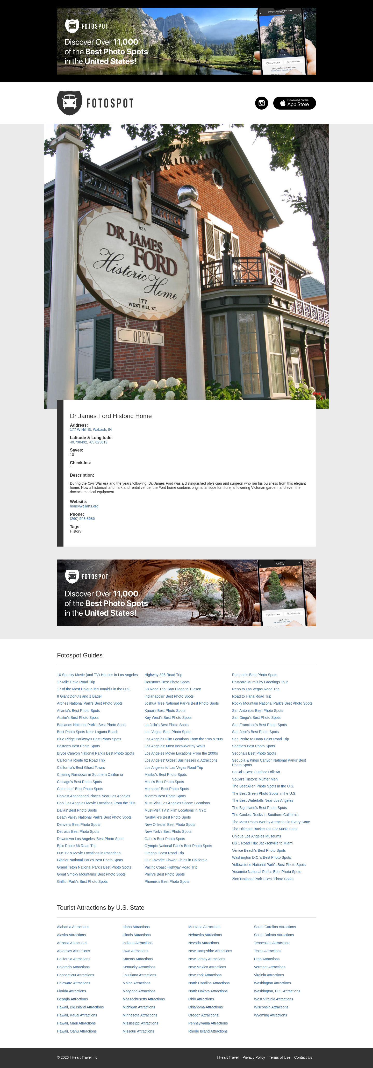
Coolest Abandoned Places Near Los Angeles (93, 796)
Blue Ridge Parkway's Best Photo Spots (89, 739)
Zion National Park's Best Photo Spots (262, 879)
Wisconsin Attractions (271, 1007)
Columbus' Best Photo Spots (80, 789)
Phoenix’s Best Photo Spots (167, 881)
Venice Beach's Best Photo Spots (259, 850)
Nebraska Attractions (205, 935)
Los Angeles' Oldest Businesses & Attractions (181, 760)
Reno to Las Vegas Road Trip (255, 689)
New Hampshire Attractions (210, 951)
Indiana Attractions (138, 943)
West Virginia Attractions (273, 999)
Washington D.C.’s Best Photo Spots (261, 857)
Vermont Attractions (269, 967)
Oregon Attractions (203, 1015)
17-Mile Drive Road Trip (76, 682)
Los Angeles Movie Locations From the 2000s (181, 753)
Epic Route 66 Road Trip (77, 846)
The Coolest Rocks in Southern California (265, 815)
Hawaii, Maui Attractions (76, 1023)
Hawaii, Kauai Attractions (77, 1015)
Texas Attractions (268, 951)
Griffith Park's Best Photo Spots (82, 881)
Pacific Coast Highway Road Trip (171, 867)
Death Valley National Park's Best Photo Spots (94, 817)
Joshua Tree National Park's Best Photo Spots (182, 703)
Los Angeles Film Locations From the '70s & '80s (184, 739)
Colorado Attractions (73, 967)
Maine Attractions (136, 983)
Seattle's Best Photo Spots (253, 746)
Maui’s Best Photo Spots (164, 782)
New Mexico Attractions (207, 967)
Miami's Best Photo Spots (165, 796)
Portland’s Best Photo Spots (254, 675)
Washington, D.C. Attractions (277, 991)
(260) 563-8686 (82, 519)
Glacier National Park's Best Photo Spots (90, 860)
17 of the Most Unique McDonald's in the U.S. (93, 689)
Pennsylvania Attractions (208, 1023)
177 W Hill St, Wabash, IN (91, 429)
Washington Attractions (272, 983)
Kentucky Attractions (139, 967)
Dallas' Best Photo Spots (77, 810)
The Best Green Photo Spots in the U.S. (264, 793)
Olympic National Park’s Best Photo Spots (178, 846)
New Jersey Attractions (206, 959)
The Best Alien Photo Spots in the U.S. (263, 786)
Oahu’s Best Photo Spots (165, 839)
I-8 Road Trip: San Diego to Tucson (173, 689)
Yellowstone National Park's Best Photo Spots (269, 865)
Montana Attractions (204, 927)
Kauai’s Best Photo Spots (165, 710)
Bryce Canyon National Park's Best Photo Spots (95, 753)
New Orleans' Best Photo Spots (170, 824)
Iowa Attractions (135, 951)
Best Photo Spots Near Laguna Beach (87, 732)
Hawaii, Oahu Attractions (77, 1031)
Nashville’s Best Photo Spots (168, 817)
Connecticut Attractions (75, 975)
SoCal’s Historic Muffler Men (255, 779)
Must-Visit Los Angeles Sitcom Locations (177, 803)
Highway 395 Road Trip (163, 675)
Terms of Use (279, 1057)
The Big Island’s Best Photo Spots (259, 808)
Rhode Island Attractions (208, 1031)
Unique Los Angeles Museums (256, 836)
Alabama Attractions (73, 927)
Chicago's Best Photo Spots (79, 782)
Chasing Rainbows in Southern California (90, 774)
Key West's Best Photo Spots (168, 717)
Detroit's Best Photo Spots (78, 831)
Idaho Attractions (136, 927)
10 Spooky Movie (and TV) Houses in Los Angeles (97, 675)
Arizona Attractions (72, 943)
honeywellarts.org (84, 506)
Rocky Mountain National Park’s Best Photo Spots (272, 703)
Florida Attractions (71, 991)
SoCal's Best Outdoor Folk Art (256, 772)
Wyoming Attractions (270, 1015)
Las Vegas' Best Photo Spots (168, 732)
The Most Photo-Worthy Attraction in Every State (271, 822)
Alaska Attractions (71, 935)
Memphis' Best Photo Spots (167, 789)
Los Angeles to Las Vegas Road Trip (174, 767)
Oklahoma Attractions (205, 1007)
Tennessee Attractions (272, 943)
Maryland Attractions (139, 991)
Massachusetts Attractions (144, 999)
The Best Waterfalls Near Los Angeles (262, 800)
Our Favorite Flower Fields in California (176, 860)
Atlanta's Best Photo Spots (78, 710)
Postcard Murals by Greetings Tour (260, 682)
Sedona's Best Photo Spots (254, 753)
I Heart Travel (228, 1057)
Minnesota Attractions (140, 1015)
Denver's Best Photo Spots (78, 824)
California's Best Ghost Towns (81, 767)
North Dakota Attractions (208, 991)
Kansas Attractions (138, 959)
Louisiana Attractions (139, 975)
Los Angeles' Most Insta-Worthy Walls (175, 746)
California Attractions (73, 959)
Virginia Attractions (269, 975)
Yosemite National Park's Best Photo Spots (266, 872)
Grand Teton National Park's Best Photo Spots (94, 867)
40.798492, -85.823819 (88, 442)
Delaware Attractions (73, 983)
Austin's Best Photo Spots (78, 717)
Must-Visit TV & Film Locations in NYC (175, 810)
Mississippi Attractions (140, 1023)
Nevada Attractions (203, 943)
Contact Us (303, 1057)
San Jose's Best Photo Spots (255, 732)
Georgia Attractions (72, 999)
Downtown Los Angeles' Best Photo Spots (90, 839)
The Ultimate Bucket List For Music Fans (264, 829)
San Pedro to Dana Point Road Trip (260, 739)
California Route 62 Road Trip (81, 760)
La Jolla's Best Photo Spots (167, 725)
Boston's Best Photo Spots (78, 746)
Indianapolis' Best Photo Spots (169, 696)
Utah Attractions (267, 959)
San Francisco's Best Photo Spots (259, 725)
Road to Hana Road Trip (251, 696)
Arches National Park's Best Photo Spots (90, 703)
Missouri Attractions (138, 1031)
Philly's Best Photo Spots (165, 874)
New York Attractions (204, 975)
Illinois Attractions (137, 935)
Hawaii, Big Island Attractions (80, 1007)
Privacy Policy (253, 1057)
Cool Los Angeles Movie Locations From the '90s (96, 803)
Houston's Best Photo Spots (167, 682)
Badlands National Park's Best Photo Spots (91, 725)
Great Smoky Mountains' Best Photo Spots (91, 874)
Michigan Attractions (139, 1007)
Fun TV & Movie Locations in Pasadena (89, 853)
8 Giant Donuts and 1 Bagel (79, 696)
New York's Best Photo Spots (168, 831)
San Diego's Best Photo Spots (256, 717)
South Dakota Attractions (274, 935)
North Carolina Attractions (209, 983)
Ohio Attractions (201, 999)
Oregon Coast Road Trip (164, 853)
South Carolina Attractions (275, 927)
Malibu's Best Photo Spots (166, 774)
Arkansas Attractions (73, 951)
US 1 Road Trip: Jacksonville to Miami (262, 843)
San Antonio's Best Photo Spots (257, 710)
